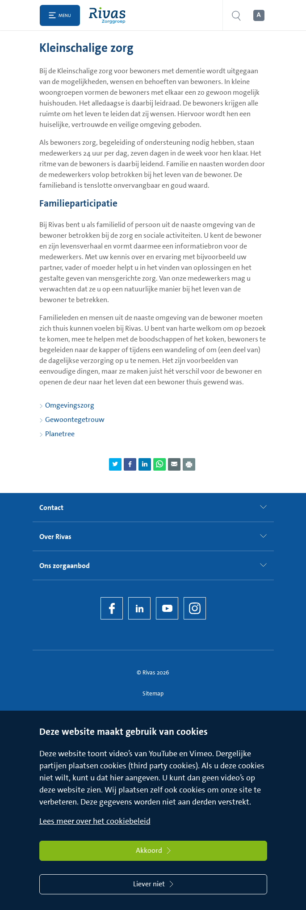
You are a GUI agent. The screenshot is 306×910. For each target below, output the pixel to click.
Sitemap (153, 693)
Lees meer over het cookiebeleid (95, 821)
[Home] (109, 15)
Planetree (60, 433)
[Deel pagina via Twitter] (115, 464)
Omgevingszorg (69, 405)
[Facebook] (112, 608)
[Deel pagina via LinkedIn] (144, 464)
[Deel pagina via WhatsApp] (159, 464)
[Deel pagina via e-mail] (174, 464)
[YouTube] (167, 608)
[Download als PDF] (189, 464)
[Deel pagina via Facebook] (130, 464)
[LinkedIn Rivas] (139, 608)
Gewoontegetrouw (75, 419)
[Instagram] (195, 608)
